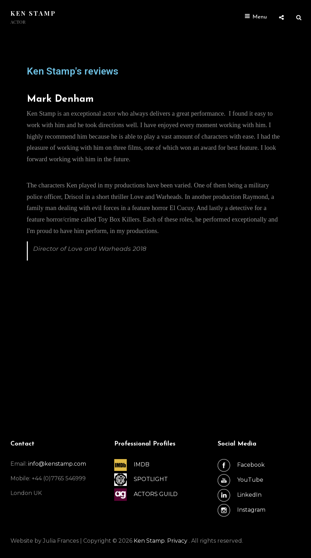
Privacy (178, 540)
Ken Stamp (33, 13)
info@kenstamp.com (57, 463)
